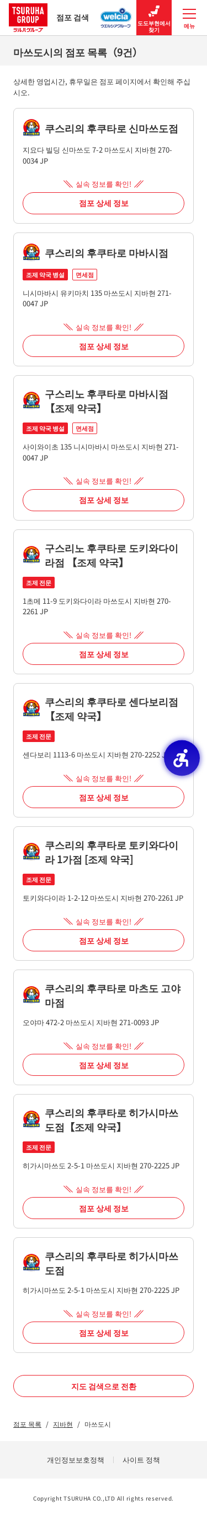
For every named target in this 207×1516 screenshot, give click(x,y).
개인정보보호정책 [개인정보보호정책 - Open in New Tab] (75, 1459)
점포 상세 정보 (104, 202)
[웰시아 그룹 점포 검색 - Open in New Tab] (116, 14)
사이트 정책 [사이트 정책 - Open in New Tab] (141, 1459)
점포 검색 (49, 17)
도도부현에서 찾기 (154, 18)
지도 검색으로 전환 (103, 1386)
